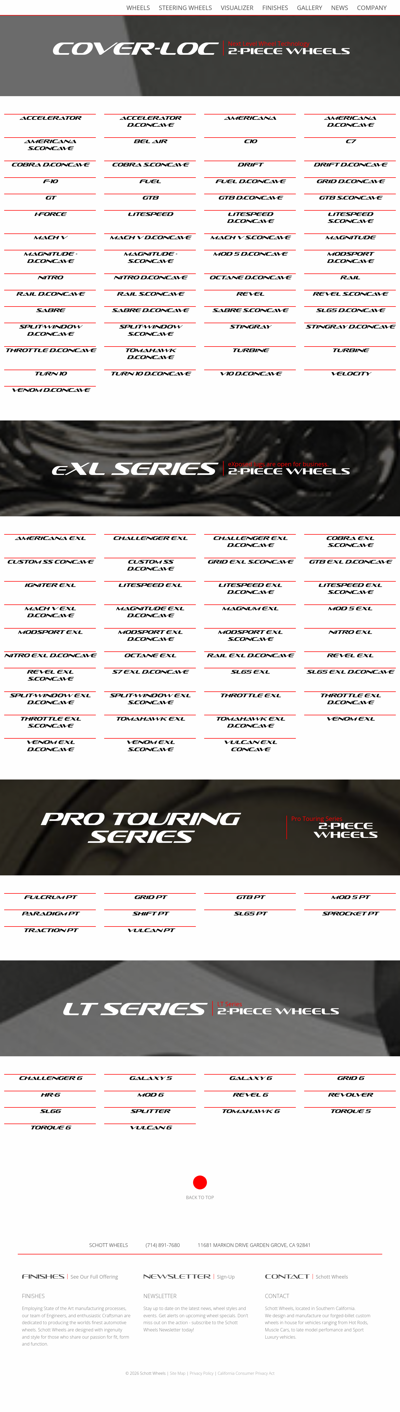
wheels (138, 7)
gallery (309, 7)
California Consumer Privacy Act (246, 1373)
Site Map (177, 1373)
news (339, 7)
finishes (275, 7)
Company (372, 7)
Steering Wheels (185, 7)
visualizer (237, 7)
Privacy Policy (202, 1373)
